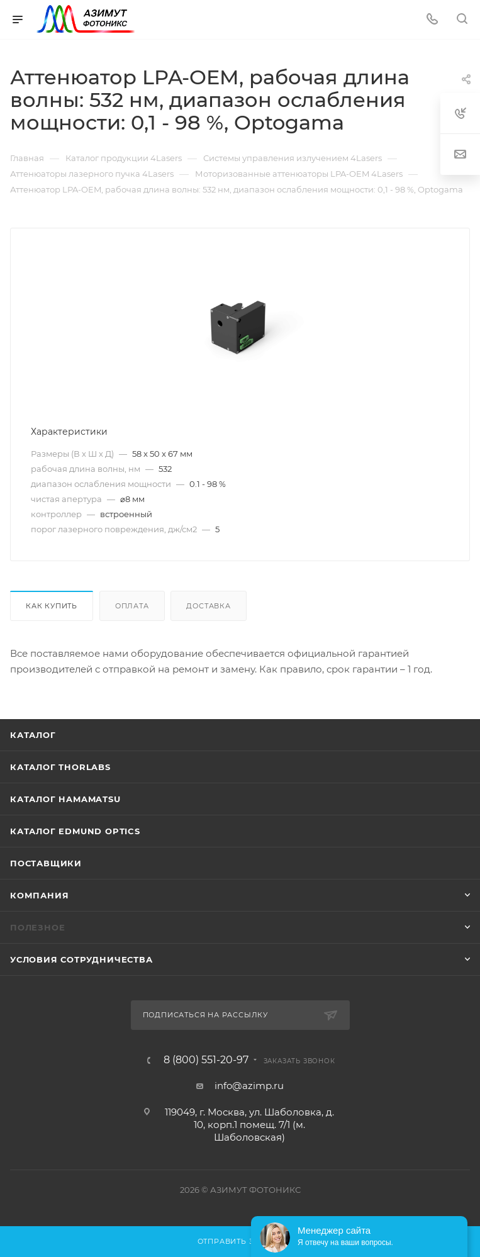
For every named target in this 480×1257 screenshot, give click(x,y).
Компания (39, 895)
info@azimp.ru (249, 1086)
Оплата (132, 605)
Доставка (208, 605)
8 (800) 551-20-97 (206, 1060)
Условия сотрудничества (81, 959)
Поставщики (46, 863)
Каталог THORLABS (60, 767)
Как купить (51, 605)
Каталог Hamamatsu (65, 799)
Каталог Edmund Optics (75, 831)
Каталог (33, 735)
